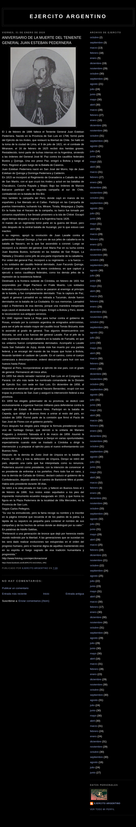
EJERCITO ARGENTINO (68, 16)
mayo (93, 99)
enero (93, 58)
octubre (94, 37)
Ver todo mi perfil (102, 809)
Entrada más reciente (14, 593)
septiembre (96, 42)
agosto (94, 83)
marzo (93, 47)
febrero (94, 52)
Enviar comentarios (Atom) (33, 600)
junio (92, 94)
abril (92, 104)
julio (92, 89)
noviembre (96, 68)
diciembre (95, 63)
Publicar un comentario (15, 588)
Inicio (46, 593)
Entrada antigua (75, 593)
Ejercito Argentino (107, 803)
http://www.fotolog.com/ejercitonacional (24, 558)
